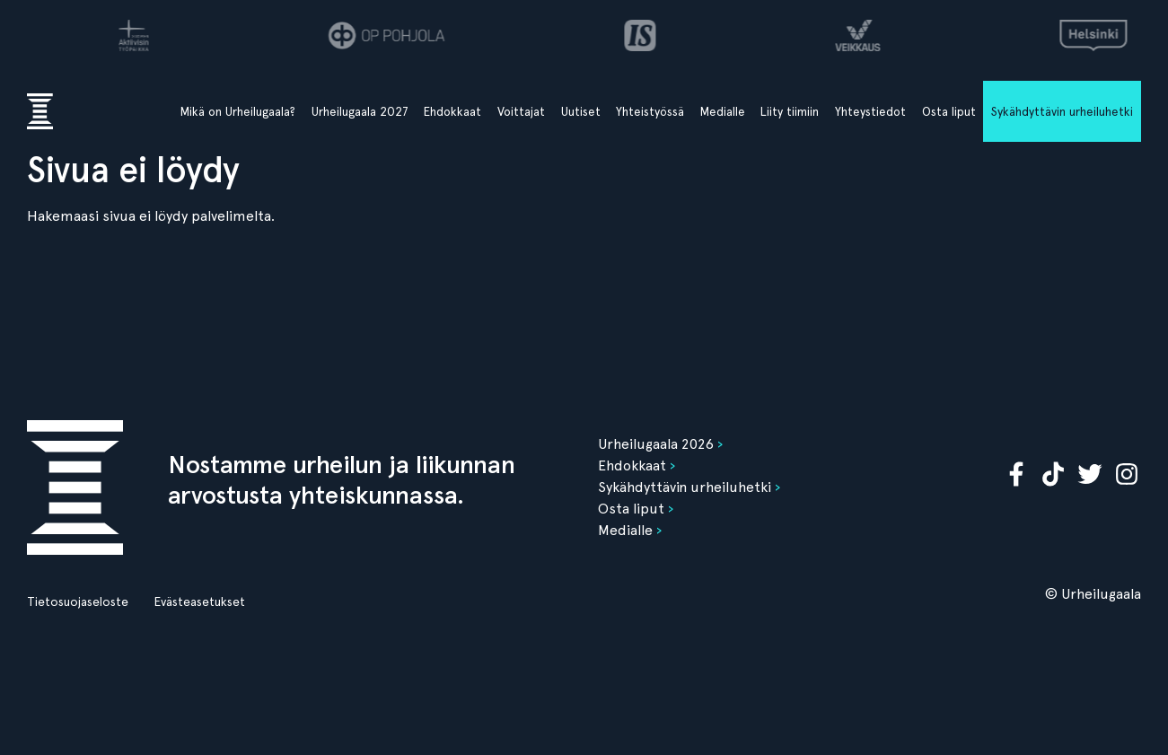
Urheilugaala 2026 (656, 443)
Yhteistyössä (650, 111)
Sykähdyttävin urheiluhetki (1062, 111)
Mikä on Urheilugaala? (237, 111)
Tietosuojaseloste (77, 601)
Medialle (722, 111)
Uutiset (581, 111)
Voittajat (521, 111)
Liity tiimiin (789, 111)
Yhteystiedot (870, 111)
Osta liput (949, 111)
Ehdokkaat (452, 111)
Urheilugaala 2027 (360, 111)
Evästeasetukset (199, 601)
